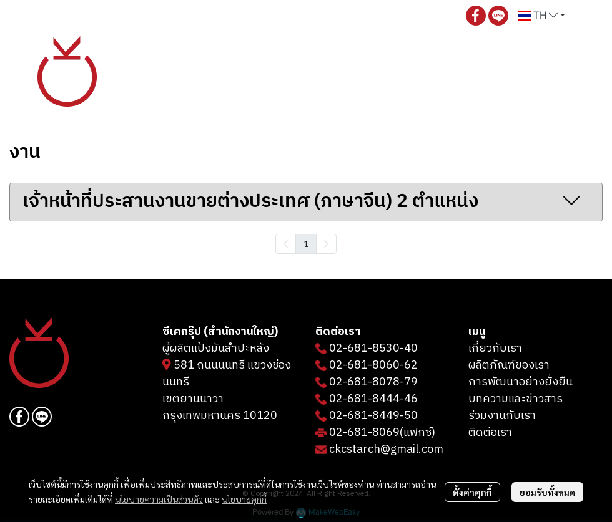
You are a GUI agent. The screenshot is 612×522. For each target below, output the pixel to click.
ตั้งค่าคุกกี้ (472, 492)
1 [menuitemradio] (306, 243)
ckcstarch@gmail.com (386, 449)
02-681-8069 (364, 432)
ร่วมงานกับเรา (502, 416)
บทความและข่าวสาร (515, 399)
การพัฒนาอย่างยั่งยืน (520, 382)
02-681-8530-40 (373, 348)
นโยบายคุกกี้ (244, 499)
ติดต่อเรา (490, 432)
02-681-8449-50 (373, 416)
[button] (541, 15)
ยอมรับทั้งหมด (547, 492)
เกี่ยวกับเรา (495, 348)
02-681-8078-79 (373, 382)
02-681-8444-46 (373, 399)
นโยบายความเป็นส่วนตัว (159, 499)
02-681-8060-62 (373, 365)
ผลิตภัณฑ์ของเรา (509, 365)
